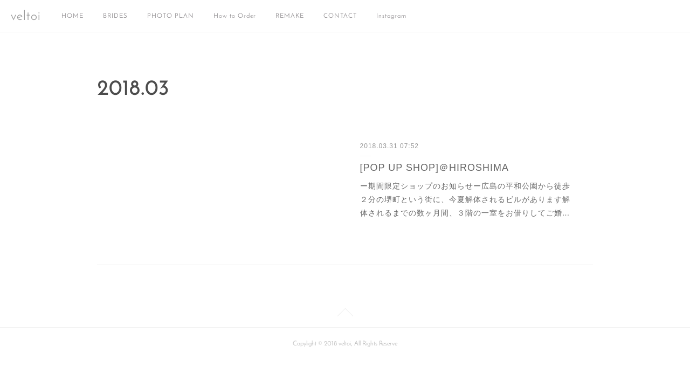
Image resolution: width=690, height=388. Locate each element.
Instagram (391, 16)
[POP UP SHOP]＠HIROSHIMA (434, 167)
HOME (72, 16)
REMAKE (289, 16)
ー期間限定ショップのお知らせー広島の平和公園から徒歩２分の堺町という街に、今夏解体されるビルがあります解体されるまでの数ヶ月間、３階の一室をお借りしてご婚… (465, 199)
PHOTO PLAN (170, 16)
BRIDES (115, 16)
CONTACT (340, 16)
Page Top (345, 314)
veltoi (26, 16)
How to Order (234, 16)
